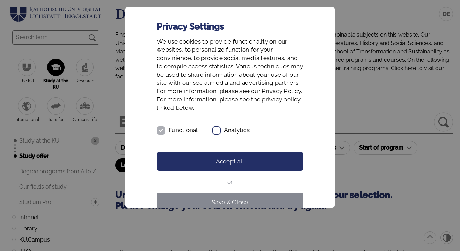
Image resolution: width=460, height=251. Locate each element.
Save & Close (230, 202)
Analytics (237, 130)
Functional (183, 130)
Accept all (230, 161)
